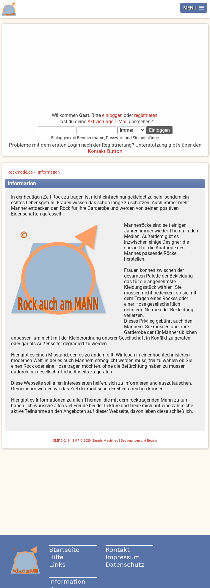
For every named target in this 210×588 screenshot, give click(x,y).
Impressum (123, 557)
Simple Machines (105, 441)
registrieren (145, 115)
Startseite (64, 549)
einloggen (112, 115)
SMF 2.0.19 (61, 441)
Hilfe (56, 557)
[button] (193, 8)
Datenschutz (125, 564)
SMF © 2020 (81, 441)
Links (57, 564)
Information (67, 581)
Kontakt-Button (105, 151)
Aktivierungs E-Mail (107, 121)
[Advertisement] (105, 65)
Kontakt (118, 549)
